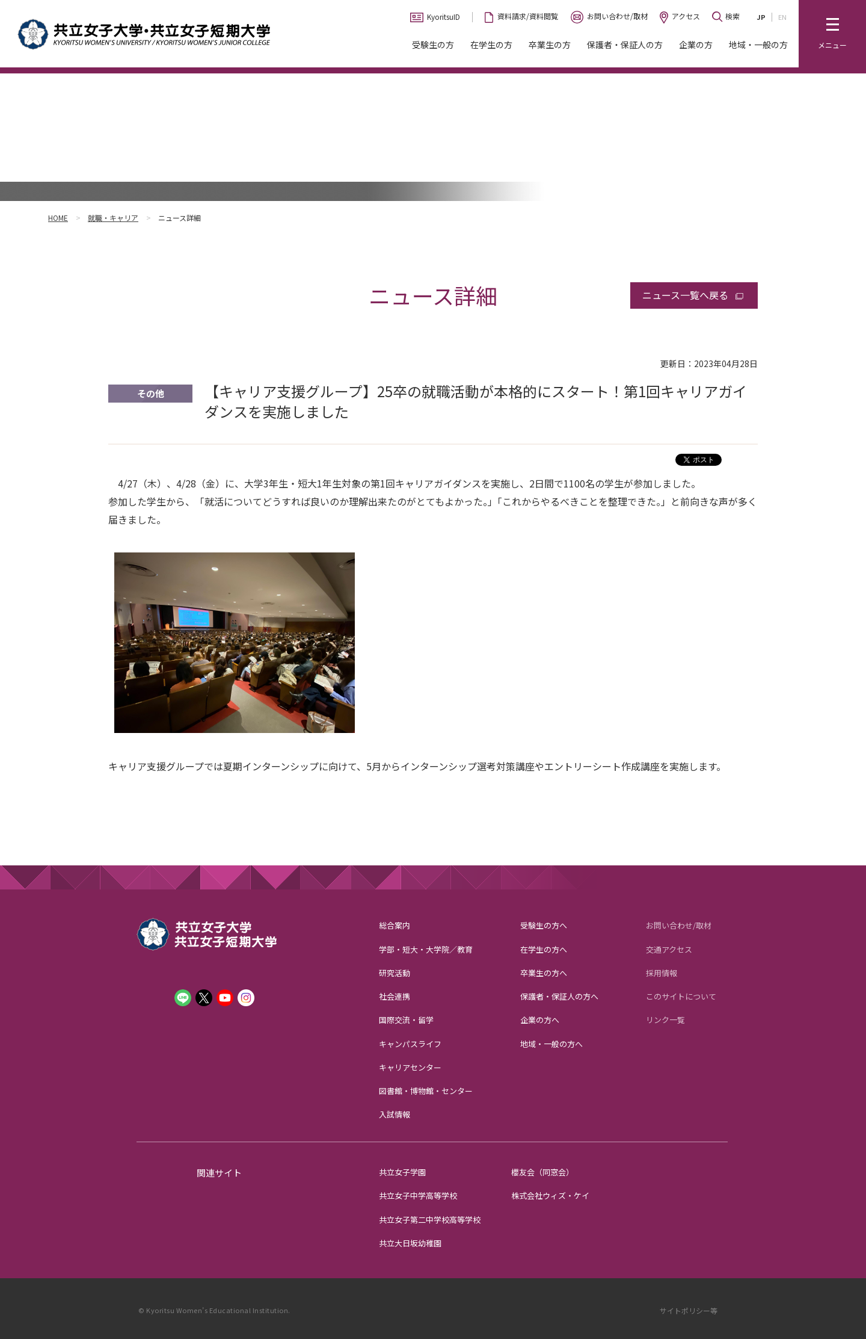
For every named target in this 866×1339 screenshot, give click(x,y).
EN (782, 17)
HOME (58, 217)
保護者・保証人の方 (625, 45)
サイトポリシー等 (688, 1310)
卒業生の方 (550, 45)
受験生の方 (433, 45)
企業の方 (696, 45)
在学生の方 (491, 45)
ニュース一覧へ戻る (685, 295)
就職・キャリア (113, 217)
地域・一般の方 (758, 45)
